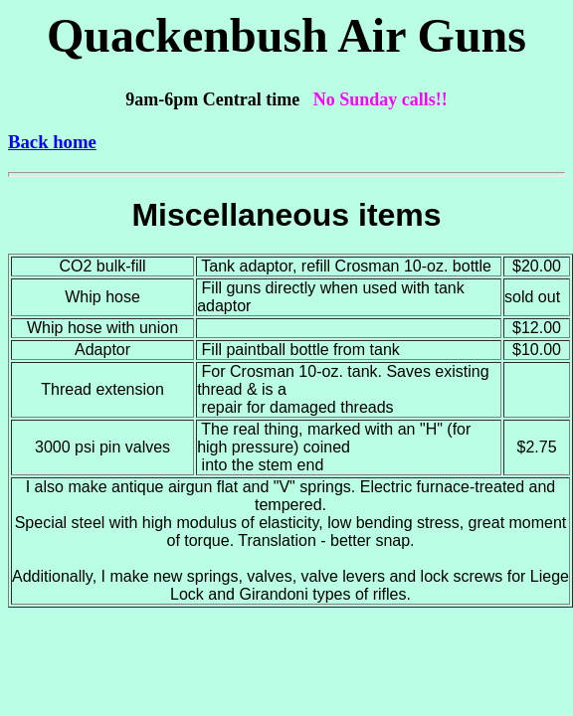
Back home (52, 141)
